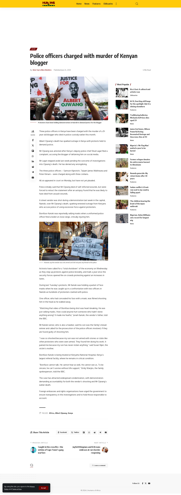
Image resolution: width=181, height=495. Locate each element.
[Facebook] (142, 484)
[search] (137, 4)
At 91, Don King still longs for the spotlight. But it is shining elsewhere (140, 103)
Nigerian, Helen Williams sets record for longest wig (140, 218)
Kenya (71, 413)
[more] (116, 4)
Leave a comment (95, 467)
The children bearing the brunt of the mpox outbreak (140, 204)
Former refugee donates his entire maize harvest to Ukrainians (140, 162)
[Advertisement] (90, 26)
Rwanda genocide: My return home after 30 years (139, 176)
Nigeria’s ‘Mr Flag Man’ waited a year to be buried (139, 147)
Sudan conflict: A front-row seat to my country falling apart (139, 190)
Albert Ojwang (62, 413)
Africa (52, 413)
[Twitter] (145, 484)
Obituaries (134, 95)
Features (133, 109)
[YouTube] (149, 484)
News (34, 49)
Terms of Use (18, 489)
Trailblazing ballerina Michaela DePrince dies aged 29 (139, 117)
